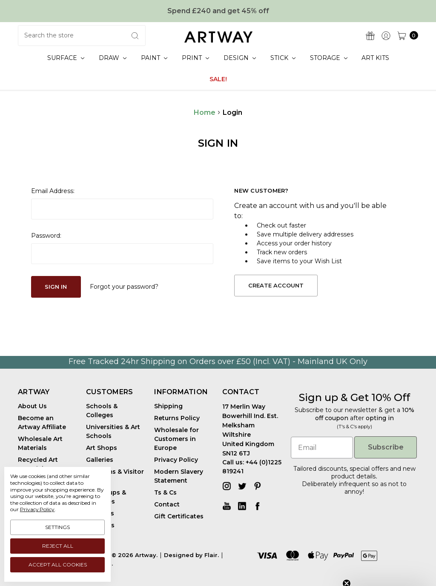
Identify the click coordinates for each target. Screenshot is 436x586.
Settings (57, 527)
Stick (282, 58)
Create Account (276, 285)
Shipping (168, 406)
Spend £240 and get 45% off (218, 11)
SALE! (218, 79)
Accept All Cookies (58, 564)
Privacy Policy (176, 460)
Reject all (57, 546)
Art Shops (101, 448)
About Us (32, 406)
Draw (112, 58)
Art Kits (375, 58)
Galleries (99, 460)
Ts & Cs (165, 492)
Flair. (211, 555)
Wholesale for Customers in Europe (176, 439)
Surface (65, 58)
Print (195, 58)
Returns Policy (177, 418)
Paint (154, 58)
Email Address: (53, 191)
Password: (46, 235)
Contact (167, 504)
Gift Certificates (179, 516)
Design (240, 58)
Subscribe (386, 447)
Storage (328, 58)
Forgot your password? (124, 286)
